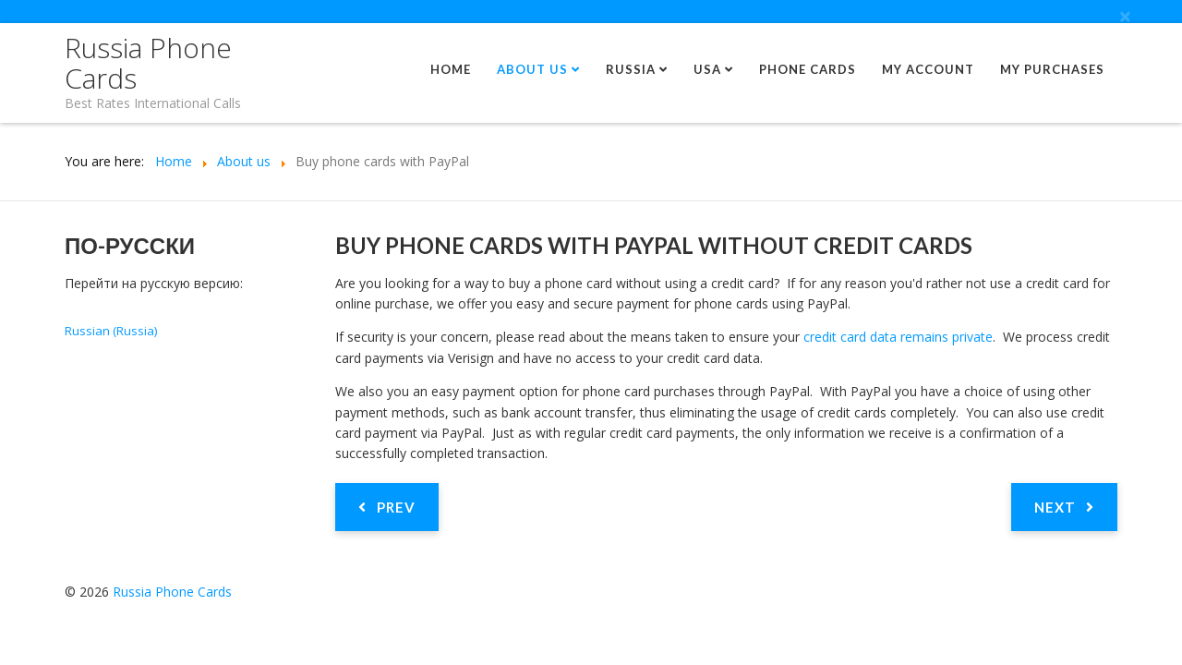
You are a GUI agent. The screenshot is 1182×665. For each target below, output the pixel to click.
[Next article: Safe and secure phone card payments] (1064, 507)
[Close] (1124, 17)
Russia (631, 69)
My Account (928, 69)
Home (450, 69)
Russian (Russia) (111, 330)
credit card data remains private (898, 336)
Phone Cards (807, 69)
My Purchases (1052, 69)
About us (532, 69)
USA (707, 69)
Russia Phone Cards (148, 62)
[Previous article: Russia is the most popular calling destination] (387, 507)
